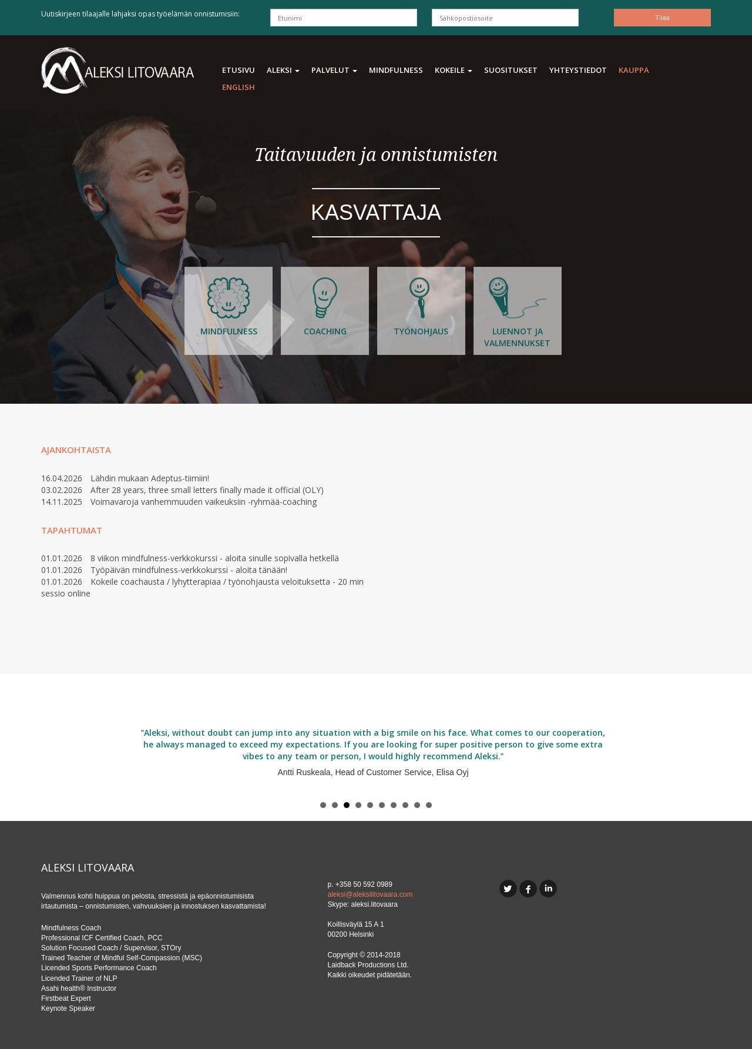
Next (695, 761)
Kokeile (453, 70)
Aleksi (283, 70)
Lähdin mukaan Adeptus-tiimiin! (149, 478)
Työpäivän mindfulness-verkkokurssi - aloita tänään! (188, 569)
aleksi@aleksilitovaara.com (370, 894)
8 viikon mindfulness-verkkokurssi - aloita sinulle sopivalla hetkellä (214, 558)
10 (429, 805)
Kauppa (634, 70)
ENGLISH (238, 87)
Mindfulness (396, 70)
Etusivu (238, 70)
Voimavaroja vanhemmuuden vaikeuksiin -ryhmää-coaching (203, 501)
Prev (56, 761)
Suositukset (511, 70)
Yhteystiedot (578, 70)
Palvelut (334, 70)
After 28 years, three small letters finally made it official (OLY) (207, 489)
